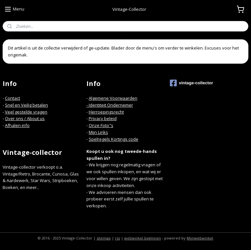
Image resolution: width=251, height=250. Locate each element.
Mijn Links (98, 132)
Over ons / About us (25, 118)
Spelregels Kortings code (113, 139)
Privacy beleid (103, 118)
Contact (12, 98)
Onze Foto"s (101, 125)
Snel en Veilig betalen (26, 105)
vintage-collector (191, 83)
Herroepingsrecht (106, 112)
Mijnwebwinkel (200, 238)
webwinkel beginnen (142, 238)
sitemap (104, 238)
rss (117, 238)
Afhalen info (17, 125)
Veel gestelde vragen (26, 112)
